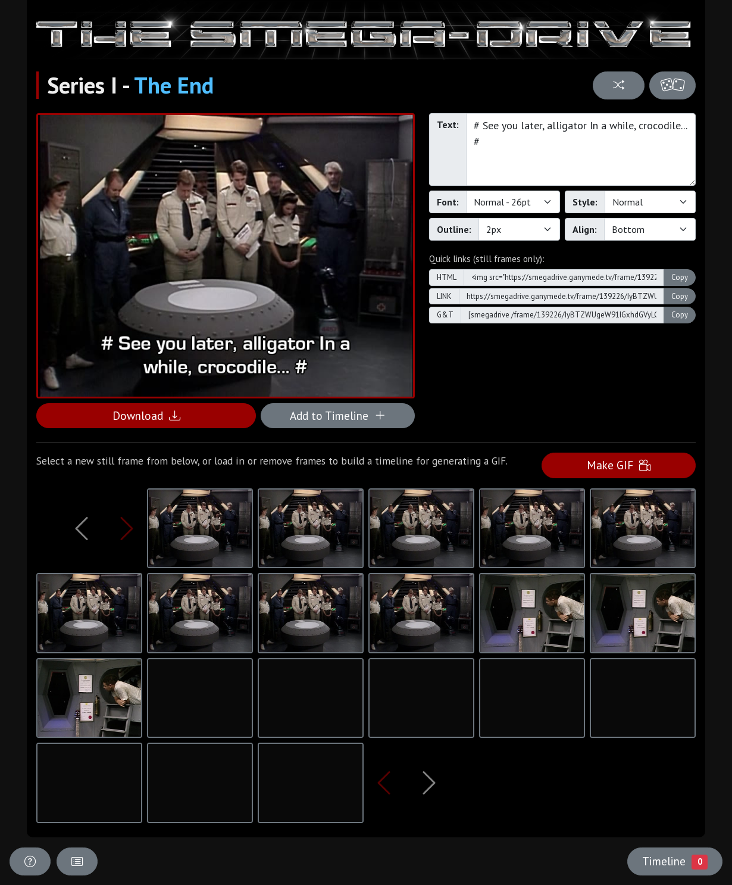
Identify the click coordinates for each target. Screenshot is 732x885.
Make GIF (618, 464)
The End (174, 85)
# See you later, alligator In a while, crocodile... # (581, 149)
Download (146, 415)
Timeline (675, 861)
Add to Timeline (338, 415)
